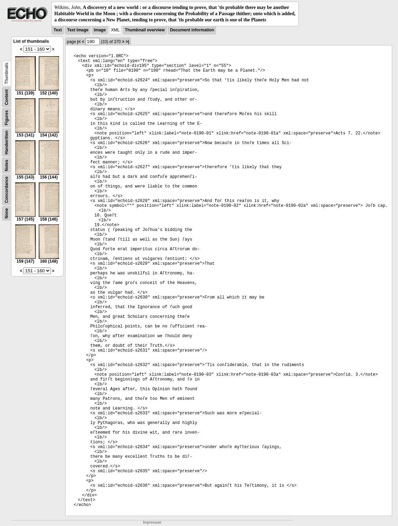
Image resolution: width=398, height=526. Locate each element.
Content (6, 97)
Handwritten (6, 142)
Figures (6, 117)
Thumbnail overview (145, 30)
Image (100, 30)
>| (127, 41)
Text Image (77, 30)
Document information (192, 30)
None (6, 213)
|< (79, 41)
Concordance (6, 189)
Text (58, 30)
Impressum (152, 522)
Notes (6, 165)
